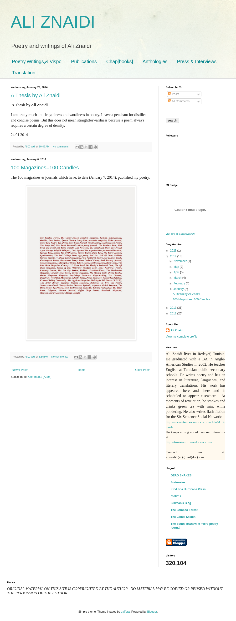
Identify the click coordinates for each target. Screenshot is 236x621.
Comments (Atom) (39, 377)
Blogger (152, 611)
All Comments (179, 101)
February (180, 283)
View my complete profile (181, 336)
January (179, 289)
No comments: (61, 146)
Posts (173, 94)
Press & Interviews (197, 61)
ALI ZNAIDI (53, 22)
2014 (173, 256)
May (177, 266)
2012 (173, 313)
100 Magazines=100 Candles (45, 168)
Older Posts (142, 370)
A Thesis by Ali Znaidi (36, 95)
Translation (23, 72)
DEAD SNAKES (181, 475)
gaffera (125, 611)
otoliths (176, 496)
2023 (173, 250)
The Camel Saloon (183, 517)
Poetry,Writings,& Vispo (37, 61)
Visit (180, 233)
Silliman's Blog (181, 503)
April (177, 272)
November (181, 261)
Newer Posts (20, 370)
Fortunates (178, 482)
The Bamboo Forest (184, 510)
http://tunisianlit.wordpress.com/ (189, 442)
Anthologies (155, 61)
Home (82, 370)
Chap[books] (119, 61)
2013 (173, 307)
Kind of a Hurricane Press (188, 489)
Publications (84, 61)
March (178, 277)
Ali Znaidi (176, 330)
